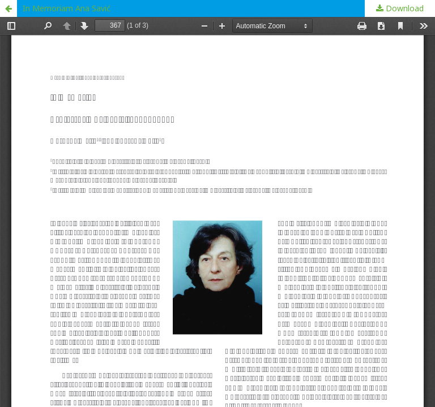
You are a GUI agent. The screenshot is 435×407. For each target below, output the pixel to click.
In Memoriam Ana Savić (66, 8)
